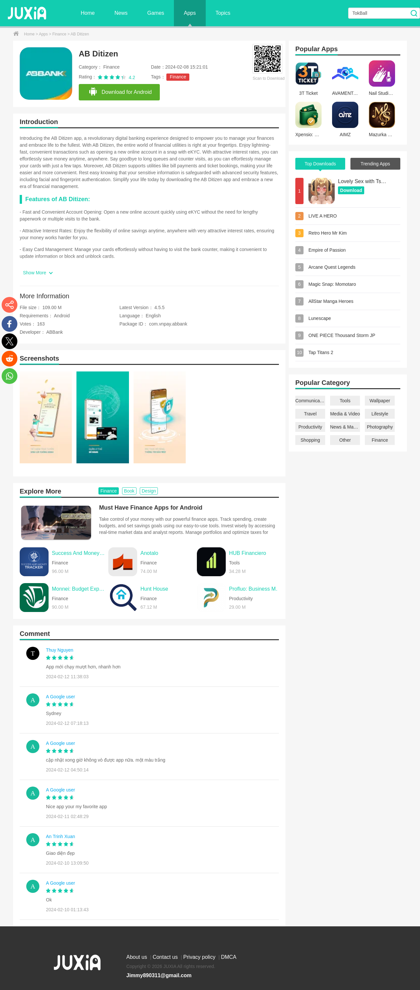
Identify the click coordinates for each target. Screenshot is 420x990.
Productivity (310, 427)
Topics (223, 13)
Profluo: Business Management (255, 589)
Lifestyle (379, 413)
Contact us (166, 957)
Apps (190, 13)
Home (88, 13)
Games (155, 13)
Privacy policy (200, 957)
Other (345, 440)
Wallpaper (379, 400)
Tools (345, 400)
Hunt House (154, 589)
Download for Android (120, 92)
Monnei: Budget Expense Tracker (78, 589)
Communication (310, 400)
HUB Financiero (247, 553)
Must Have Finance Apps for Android (150, 507)
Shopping (310, 440)
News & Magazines (345, 427)
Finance (59, 34)
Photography (380, 427)
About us (137, 957)
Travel (310, 413)
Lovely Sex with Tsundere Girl (362, 181)
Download (351, 190)
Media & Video (345, 413)
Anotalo (149, 553)
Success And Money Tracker (78, 553)
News (121, 13)
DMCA (228, 957)
